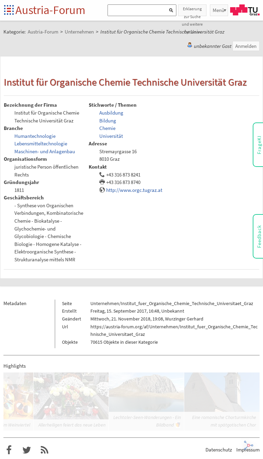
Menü (218, 10)
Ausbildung (111, 112)
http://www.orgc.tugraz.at (134, 190)
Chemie (107, 128)
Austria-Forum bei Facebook (8, 450)
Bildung (107, 120)
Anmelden (245, 46)
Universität (111, 136)
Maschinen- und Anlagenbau (44, 151)
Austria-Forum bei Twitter (26, 450)
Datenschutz (218, 449)
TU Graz (245, 9)
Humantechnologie (34, 136)
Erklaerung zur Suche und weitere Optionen (192, 11)
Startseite (9, 10)
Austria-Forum (50, 10)
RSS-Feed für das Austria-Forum (44, 450)
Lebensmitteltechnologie (40, 143)
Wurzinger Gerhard (184, 319)
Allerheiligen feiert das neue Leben (71, 425)
